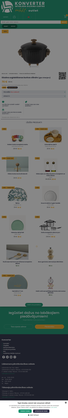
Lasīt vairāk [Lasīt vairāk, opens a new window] (54, 407)
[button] (34, 415)
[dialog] (34, 209)
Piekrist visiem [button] (25, 411)
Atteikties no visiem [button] (41, 411)
